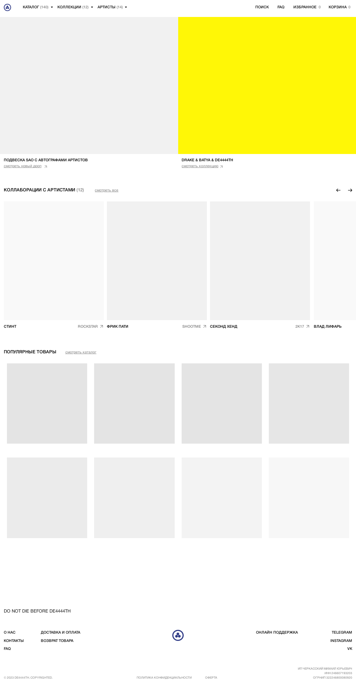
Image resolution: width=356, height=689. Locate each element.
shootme (191, 326)
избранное (305, 7)
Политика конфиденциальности (164, 678)
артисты (110, 7)
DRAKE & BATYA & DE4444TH (207, 160)
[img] (157, 260)
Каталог (35, 7)
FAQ (280, 7)
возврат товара (57, 641)
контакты (14, 641)
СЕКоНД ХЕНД (223, 326)
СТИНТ (10, 326)
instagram (341, 641)
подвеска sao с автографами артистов (46, 160)
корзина (338, 7)
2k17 (299, 326)
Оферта (211, 678)
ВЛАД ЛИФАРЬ (327, 326)
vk (349, 649)
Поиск (262, 7)
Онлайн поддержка (277, 632)
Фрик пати (117, 326)
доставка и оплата (60, 632)
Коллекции (73, 7)
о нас (10, 632)
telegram (342, 632)
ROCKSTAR (88, 326)
